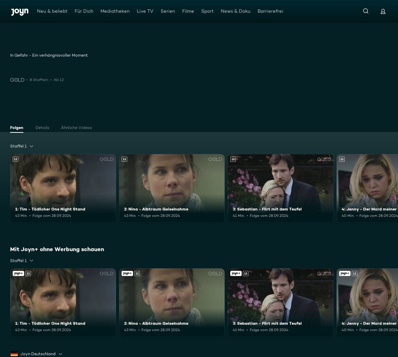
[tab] (18, 128)
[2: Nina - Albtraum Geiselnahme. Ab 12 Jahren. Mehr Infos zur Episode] (172, 188)
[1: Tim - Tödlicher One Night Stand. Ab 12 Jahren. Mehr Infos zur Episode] (63, 188)
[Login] (383, 11)
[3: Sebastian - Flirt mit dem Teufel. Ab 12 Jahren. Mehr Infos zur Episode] (281, 188)
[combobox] (22, 146)
